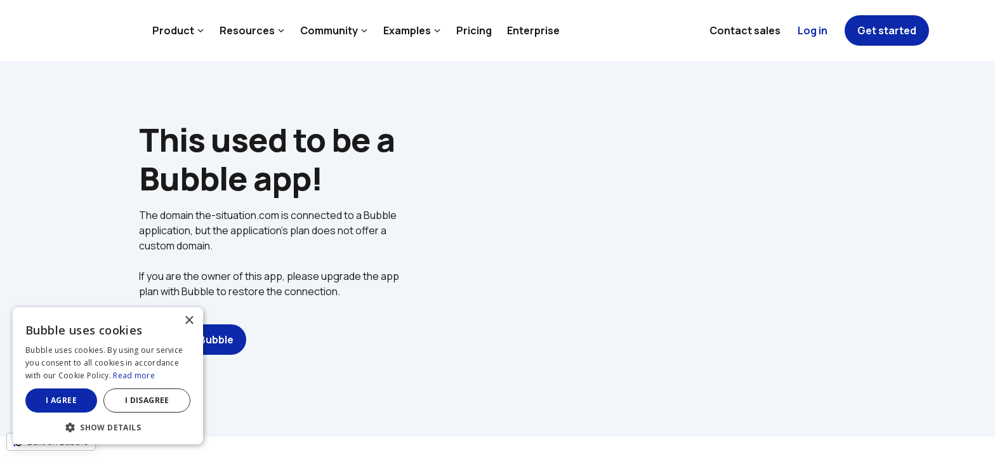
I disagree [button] (147, 400)
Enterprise (533, 30)
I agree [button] (61, 400)
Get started (886, 30)
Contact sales (745, 30)
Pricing (474, 30)
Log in (812, 30)
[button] (107, 426)
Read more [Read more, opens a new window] (134, 375)
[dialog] (108, 375)
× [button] (189, 321)
